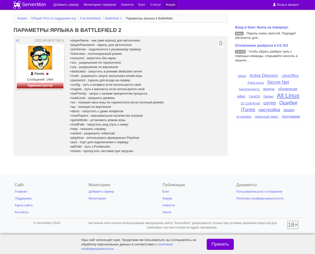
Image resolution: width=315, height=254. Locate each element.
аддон (242, 76)
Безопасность (249, 89)
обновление (288, 89)
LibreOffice (290, 76)
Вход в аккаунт (286, 4)
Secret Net (278, 82)
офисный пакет (267, 116)
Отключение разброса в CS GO (261, 45)
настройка (269, 109)
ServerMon (34, 4)
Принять (220, 244)
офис (241, 96)
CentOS (254, 96)
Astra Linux (256, 83)
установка (244, 116)
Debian (268, 96)
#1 (17, 40)
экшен (289, 110)
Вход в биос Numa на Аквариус (261, 27)
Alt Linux (288, 95)
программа (291, 116)
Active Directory (264, 75)
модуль (269, 89)
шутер (269, 102)
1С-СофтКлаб (250, 103)
